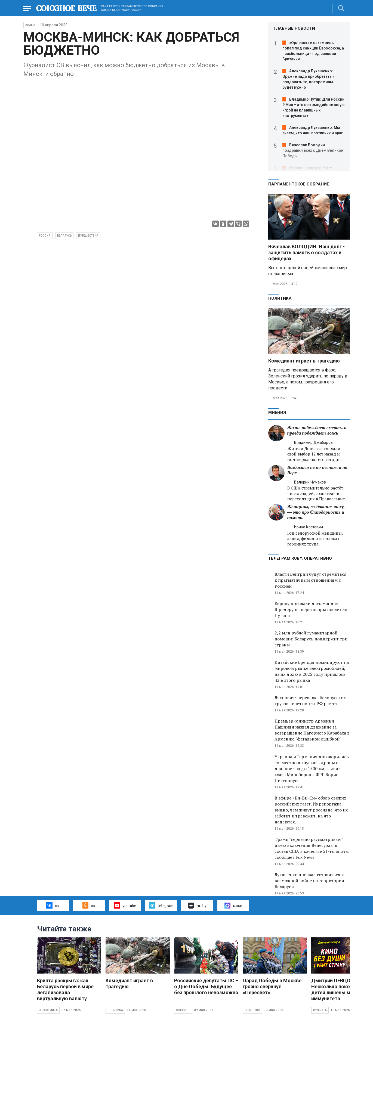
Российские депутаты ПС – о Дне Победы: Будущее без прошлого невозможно (206, 986)
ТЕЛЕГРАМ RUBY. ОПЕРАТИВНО (300, 558)
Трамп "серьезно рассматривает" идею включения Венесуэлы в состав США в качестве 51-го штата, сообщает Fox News (312, 848)
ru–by (197, 906)
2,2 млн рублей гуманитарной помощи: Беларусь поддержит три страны (311, 639)
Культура (320, 1010)
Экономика (48, 1010)
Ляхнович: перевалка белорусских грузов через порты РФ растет (310, 701)
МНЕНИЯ (277, 412)
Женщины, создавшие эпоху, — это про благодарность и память (316, 512)
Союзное (183, 1010)
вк (52, 905)
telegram (161, 905)
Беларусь (64, 235)
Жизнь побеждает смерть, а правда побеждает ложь (317, 430)
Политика (280, 298)
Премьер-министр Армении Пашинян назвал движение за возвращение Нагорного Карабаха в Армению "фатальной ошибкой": (312, 730)
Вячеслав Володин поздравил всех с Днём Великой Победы (312, 150)
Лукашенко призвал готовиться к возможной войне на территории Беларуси (309, 881)
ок (88, 905)
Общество (252, 1010)
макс (233, 906)
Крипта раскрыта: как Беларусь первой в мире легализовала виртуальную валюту (65, 989)
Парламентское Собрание (298, 184)
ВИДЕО (30, 24)
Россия (45, 235)
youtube (125, 905)
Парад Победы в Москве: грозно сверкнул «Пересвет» (273, 986)
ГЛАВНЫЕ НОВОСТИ (294, 28)
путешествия (88, 235)
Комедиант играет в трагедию (304, 361)
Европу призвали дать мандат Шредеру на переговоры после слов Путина (312, 609)
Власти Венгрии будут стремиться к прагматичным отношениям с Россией (311, 580)
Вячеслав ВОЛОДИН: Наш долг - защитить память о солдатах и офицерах (306, 252)
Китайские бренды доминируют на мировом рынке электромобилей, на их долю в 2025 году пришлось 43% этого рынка (312, 671)
